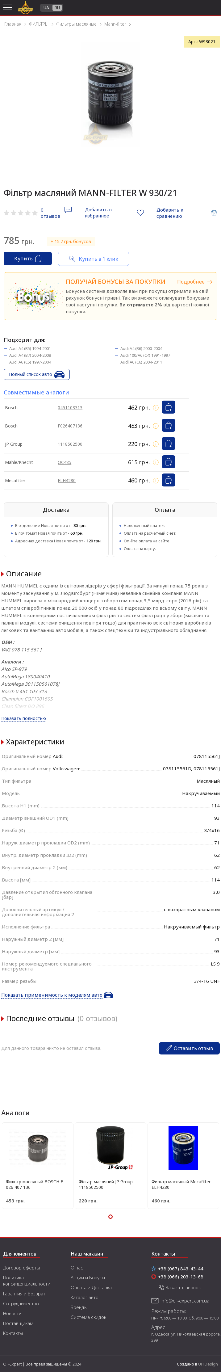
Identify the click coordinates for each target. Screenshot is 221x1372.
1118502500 (70, 444)
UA (46, 8)
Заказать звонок (183, 1287)
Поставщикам (18, 1323)
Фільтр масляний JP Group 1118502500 (106, 1184)
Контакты (13, 1333)
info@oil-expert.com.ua (185, 1301)
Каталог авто (84, 1297)
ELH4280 (67, 480)
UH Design (208, 1364)
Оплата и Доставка (91, 1287)
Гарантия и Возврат (24, 1293)
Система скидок (88, 1317)
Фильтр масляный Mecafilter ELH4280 (181, 1184)
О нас (77, 1268)
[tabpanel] (110, 94)
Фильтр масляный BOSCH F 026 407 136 (34, 1184)
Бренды (79, 1307)
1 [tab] (110, 1216)
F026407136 (70, 426)
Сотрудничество (21, 1303)
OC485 (64, 462)
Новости (12, 1313)
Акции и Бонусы (88, 1277)
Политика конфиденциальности (26, 1280)
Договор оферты (21, 1268)
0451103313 (70, 407)
